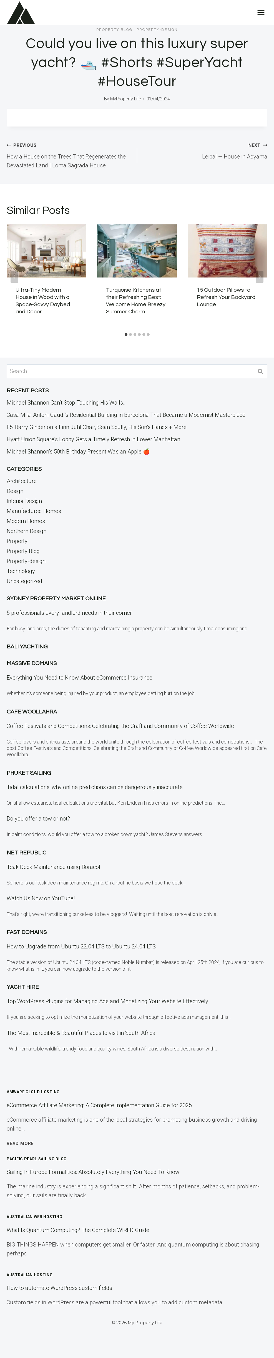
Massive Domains (32, 663)
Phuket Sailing (29, 773)
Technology (21, 571)
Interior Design (24, 501)
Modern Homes (26, 521)
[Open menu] (260, 12)
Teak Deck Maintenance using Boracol (53, 867)
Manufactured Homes (34, 511)
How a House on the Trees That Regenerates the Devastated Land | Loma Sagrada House (69, 154)
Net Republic (26, 853)
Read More (20, 1143)
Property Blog (114, 30)
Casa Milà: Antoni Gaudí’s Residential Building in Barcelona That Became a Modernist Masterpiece (126, 415)
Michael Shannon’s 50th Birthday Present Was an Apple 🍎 (78, 451)
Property (17, 541)
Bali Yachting (27, 647)
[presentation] (46, 250)
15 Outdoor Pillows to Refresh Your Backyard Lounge (226, 297)
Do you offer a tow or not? (38, 818)
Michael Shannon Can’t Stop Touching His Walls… (67, 402)
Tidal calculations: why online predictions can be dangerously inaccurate (95, 787)
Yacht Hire (23, 987)
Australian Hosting (30, 1275)
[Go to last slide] (14, 277)
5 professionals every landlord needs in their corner (69, 612)
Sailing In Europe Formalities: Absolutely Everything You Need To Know (93, 1172)
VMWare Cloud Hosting (33, 1092)
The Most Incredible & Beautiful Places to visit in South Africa (81, 1033)
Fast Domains (27, 932)
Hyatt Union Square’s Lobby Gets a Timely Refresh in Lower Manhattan (93, 439)
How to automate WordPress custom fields (59, 1288)
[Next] (259, 277)
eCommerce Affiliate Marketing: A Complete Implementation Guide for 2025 (99, 1105)
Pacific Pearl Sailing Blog (37, 1159)
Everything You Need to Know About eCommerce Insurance (79, 677)
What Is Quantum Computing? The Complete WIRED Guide (78, 1230)
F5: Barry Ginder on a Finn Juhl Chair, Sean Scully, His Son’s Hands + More (97, 427)
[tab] (126, 334)
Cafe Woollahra (32, 712)
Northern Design (26, 531)
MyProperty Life (125, 98)
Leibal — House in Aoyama (205, 150)
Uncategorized (24, 581)
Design (15, 491)
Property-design (157, 30)
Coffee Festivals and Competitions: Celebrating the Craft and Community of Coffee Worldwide (120, 726)
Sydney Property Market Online (56, 598)
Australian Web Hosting (34, 1217)
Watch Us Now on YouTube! (41, 898)
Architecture (22, 481)
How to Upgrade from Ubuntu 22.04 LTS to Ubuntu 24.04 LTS (81, 946)
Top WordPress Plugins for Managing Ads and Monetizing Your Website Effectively (107, 1001)
